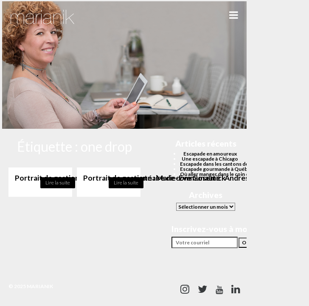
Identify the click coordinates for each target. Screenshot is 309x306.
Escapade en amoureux (210, 153)
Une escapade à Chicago (210, 159)
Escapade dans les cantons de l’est (219, 164)
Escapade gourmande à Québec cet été (225, 169)
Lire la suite (57, 182)
